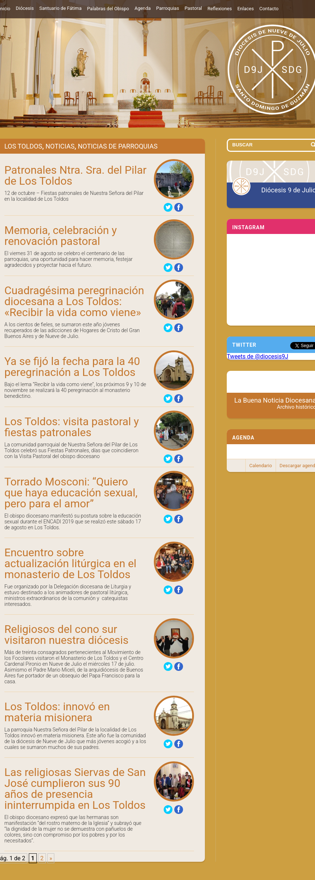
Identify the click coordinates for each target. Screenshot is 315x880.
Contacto (269, 8)
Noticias (60, 146)
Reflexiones (219, 8)
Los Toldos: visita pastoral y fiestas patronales (71, 427)
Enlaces (245, 8)
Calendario (260, 465)
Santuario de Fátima (60, 8)
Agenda (143, 8)
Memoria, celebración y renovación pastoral (60, 235)
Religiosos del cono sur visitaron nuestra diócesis (66, 634)
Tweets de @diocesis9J (257, 356)
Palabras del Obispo (108, 8)
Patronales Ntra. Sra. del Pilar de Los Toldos (75, 175)
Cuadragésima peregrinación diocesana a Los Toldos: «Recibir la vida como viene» (74, 301)
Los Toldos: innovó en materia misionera (57, 712)
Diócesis (25, 8)
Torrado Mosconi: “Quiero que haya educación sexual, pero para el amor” (70, 492)
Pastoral (193, 8)
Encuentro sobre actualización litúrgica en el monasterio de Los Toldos (70, 563)
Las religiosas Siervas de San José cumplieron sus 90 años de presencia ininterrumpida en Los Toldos (75, 788)
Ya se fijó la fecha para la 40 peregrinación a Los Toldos (72, 366)
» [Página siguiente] (51, 858)
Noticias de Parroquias (118, 146)
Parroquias (167, 8)
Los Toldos (23, 146)
